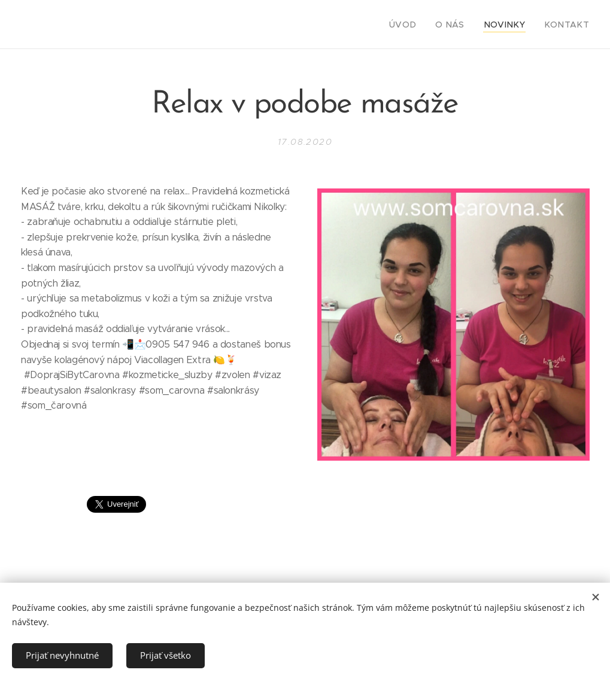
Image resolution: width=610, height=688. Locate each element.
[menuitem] (420, 24)
